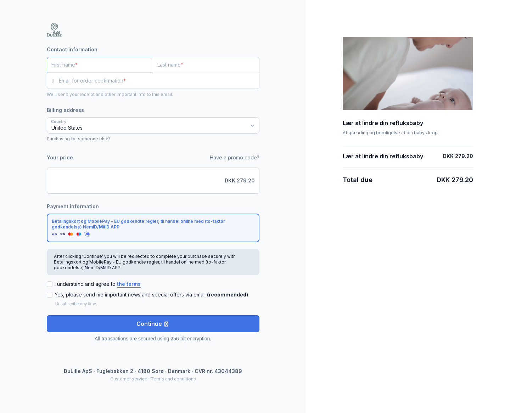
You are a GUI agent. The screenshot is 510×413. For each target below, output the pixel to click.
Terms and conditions (173, 378)
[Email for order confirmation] (159, 81)
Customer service (128, 378)
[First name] (100, 65)
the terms (129, 284)
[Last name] (206, 65)
